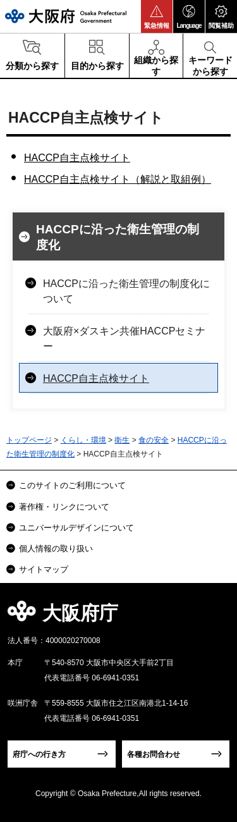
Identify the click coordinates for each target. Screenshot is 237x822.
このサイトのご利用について (72, 485)
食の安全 (153, 440)
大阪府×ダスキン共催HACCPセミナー (124, 339)
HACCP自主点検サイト (77, 157)
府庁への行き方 (39, 754)
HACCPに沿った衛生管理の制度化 (117, 237)
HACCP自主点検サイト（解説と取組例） (117, 179)
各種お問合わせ (153, 754)
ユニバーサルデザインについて (76, 527)
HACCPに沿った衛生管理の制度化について (126, 291)
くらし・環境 (83, 440)
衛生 (122, 440)
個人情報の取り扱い (56, 548)
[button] (157, 16)
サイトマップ (43, 569)
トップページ (29, 440)
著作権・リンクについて (64, 507)
